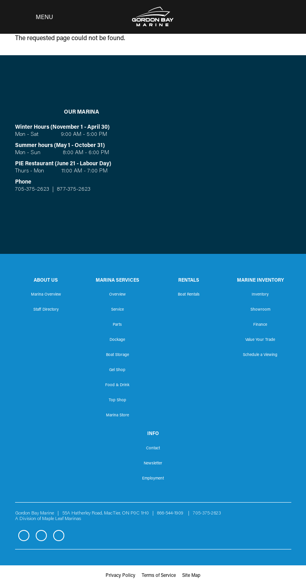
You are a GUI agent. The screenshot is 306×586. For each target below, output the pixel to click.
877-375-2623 (72, 189)
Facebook (23, 535)
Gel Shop (117, 370)
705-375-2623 (32, 189)
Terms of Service (159, 575)
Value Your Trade (260, 340)
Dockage (117, 340)
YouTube (58, 535)
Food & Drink (117, 385)
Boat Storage (117, 355)
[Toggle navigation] (31, 17)
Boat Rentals (189, 295)
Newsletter (153, 464)
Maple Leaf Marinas (61, 518)
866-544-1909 (172, 513)
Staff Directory (46, 310)
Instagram (41, 535)
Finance (260, 325)
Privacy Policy (120, 575)
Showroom (260, 310)
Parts (117, 325)
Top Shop (117, 400)
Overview (117, 295)
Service (117, 310)
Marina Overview (46, 295)
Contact (153, 449)
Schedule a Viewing (260, 355)
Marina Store (117, 416)
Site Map (191, 575)
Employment (153, 479)
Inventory (260, 295)
